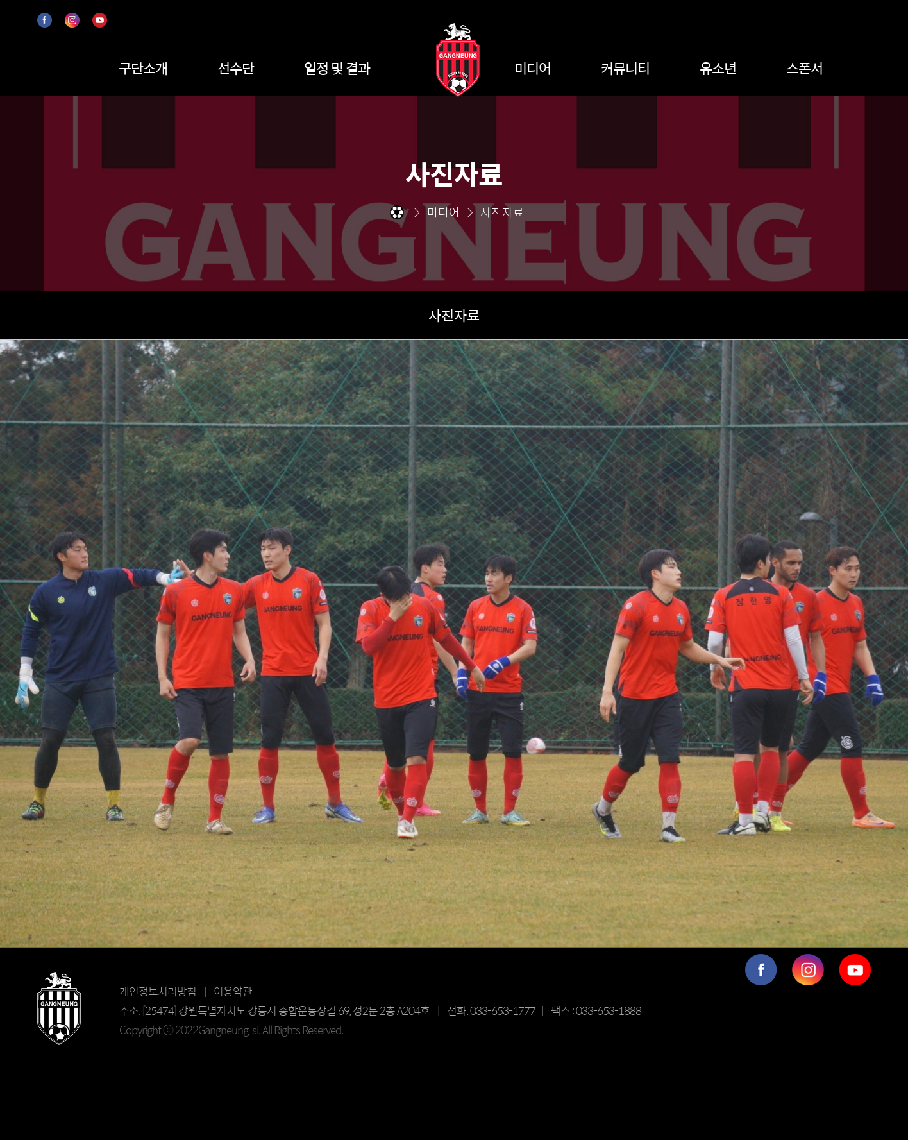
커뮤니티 (625, 68)
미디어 (532, 68)
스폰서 (804, 68)
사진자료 (454, 315)
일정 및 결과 (337, 68)
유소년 (718, 68)
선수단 (235, 68)
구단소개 (143, 68)
